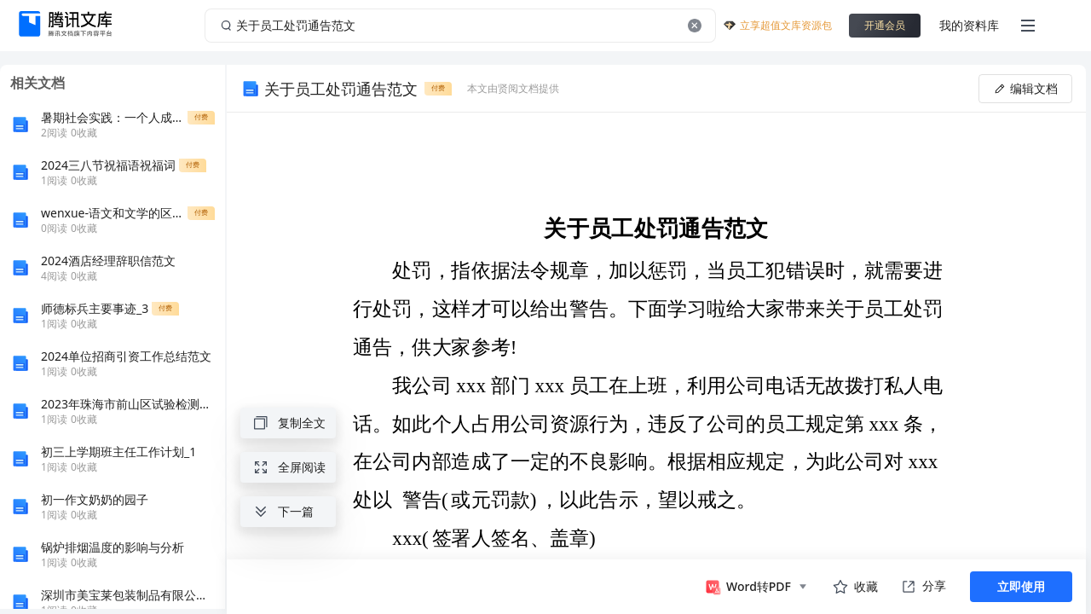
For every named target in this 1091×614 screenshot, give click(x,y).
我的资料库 (969, 25)
